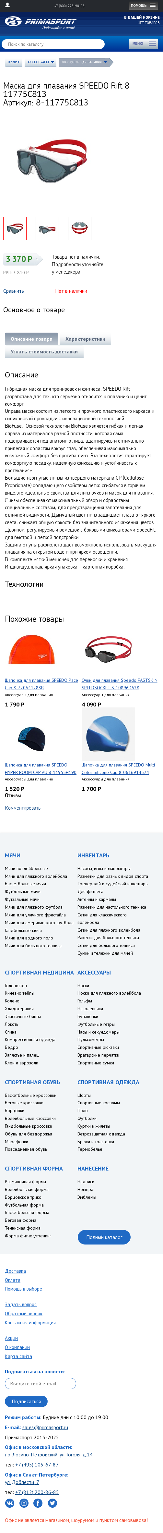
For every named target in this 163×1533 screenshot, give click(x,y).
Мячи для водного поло (29, 938)
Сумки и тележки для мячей (105, 953)
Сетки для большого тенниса (106, 945)
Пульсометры (90, 1039)
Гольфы (84, 1001)
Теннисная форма (23, 1228)
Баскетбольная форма (27, 1212)
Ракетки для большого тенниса (108, 937)
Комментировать (23, 807)
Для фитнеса (90, 891)
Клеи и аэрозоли (21, 1063)
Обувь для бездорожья (28, 1134)
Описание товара (31, 339)
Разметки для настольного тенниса (111, 907)
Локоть (11, 1024)
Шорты (84, 1095)
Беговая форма (20, 1220)
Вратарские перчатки (98, 1055)
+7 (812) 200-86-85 (37, 1492)
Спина (11, 1032)
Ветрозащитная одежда (101, 1134)
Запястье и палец (22, 1055)
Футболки (87, 1118)
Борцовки (14, 1110)
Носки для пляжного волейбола (109, 993)
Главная (13, 62)
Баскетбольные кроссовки (30, 1095)
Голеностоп (16, 985)
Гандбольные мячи (23, 930)
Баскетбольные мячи (25, 884)
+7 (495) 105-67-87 (37, 1464)
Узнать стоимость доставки (44, 351)
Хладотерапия (19, 1009)
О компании (17, 1347)
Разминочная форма (25, 1181)
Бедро (11, 1047)
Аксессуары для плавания (82, 61)
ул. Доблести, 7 (22, 1482)
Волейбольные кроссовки (30, 1118)
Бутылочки (87, 1016)
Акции (11, 1338)
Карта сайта (18, 1356)
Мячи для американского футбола (39, 923)
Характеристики (85, 339)
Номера (85, 1189)
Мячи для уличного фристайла (35, 915)
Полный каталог (104, 1237)
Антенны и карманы (96, 899)
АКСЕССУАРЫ (38, 62)
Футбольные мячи (23, 891)
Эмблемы (86, 1197)
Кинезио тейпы (19, 993)
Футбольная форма (24, 1205)
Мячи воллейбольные (26, 868)
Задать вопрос (21, 1304)
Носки (83, 985)
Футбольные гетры (96, 1024)
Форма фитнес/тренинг (28, 1236)
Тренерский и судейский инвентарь (112, 884)
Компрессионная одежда (30, 1039)
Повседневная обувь (26, 1149)
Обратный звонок (23, 1313)
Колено (12, 1001)
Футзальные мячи (22, 899)
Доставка (15, 1271)
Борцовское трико (23, 1197)
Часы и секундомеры (98, 1032)
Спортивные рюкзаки (98, 1047)
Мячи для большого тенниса (33, 946)
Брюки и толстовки (95, 1142)
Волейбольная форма (27, 1189)
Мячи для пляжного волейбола (36, 876)
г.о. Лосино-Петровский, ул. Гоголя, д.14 (49, 1454)
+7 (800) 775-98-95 (69, 6)
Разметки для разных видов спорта (112, 876)
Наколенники (90, 1009)
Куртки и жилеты (93, 1126)
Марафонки (16, 1142)
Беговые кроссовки (24, 1103)
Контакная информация (30, 1322)
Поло (82, 1110)
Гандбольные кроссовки (28, 1126)
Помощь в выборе (23, 1289)
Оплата (12, 1280)
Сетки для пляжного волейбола (108, 930)
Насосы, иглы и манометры (104, 868)
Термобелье (89, 1149)
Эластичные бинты (23, 1016)
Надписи (85, 1181)
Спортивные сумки (95, 1063)
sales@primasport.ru (45, 1427)
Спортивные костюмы (98, 1103)
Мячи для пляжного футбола (34, 907)
